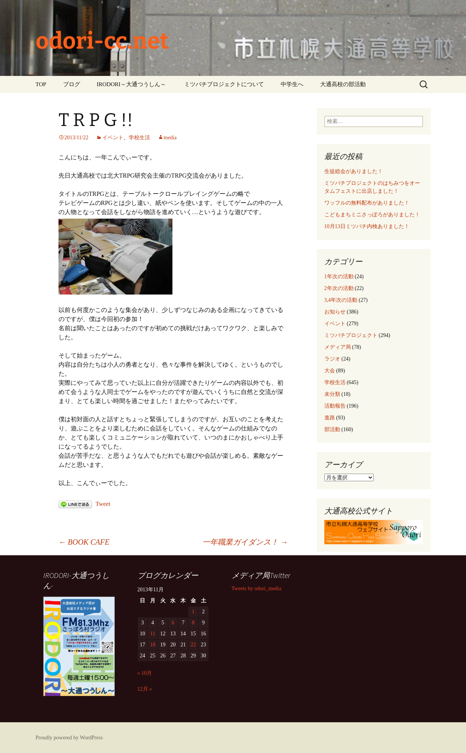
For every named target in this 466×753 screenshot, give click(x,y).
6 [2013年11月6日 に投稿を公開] (173, 622)
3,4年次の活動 (341, 300)
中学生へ (292, 84)
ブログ (71, 84)
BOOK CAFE (83, 542)
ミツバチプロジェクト (351, 335)
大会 (329, 370)
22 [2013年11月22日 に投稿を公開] (193, 644)
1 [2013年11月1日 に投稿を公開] (193, 611)
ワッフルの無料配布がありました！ (366, 203)
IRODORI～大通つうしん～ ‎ (132, 84)
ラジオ (332, 359)
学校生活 (139, 137)
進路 (329, 418)
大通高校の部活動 (343, 84)
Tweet (103, 504)
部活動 (332, 429)
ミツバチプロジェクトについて (224, 84)
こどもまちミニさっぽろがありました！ (372, 214)
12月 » (144, 689)
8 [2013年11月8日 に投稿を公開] (193, 622)
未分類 (332, 394)
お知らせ (335, 312)
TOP (41, 84)
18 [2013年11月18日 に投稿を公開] (152, 644)
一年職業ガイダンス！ (245, 542)
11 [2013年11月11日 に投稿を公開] (152, 633)
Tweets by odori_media (256, 588)
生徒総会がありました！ (353, 171)
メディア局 (337, 347)
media (170, 137)
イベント (112, 137)
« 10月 (144, 673)
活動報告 (335, 406)
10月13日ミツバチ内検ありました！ (366, 226)
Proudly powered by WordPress (69, 737)
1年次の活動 (339, 276)
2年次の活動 (339, 288)
